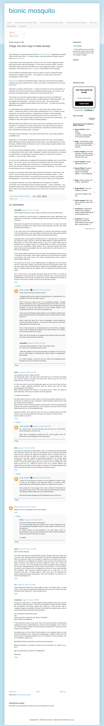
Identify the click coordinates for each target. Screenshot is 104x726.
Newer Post (12, 692)
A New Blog (77, 46)
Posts (12, 33)
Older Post (63, 692)
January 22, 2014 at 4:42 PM (30, 210)
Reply (16, 282)
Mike (15, 584)
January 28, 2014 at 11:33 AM (26, 584)
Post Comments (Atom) (24, 695)
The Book (22, 26)
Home (9, 22)
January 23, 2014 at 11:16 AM (27, 507)
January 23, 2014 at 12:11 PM (33, 520)
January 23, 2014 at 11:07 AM (36, 343)
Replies (18, 286)
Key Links (93, 22)
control (15, 198)
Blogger (72, 720)
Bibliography (11, 26)
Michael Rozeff (13, 81)
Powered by (84, 110)
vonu (15, 507)
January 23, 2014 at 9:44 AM (26, 448)
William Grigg (32, 68)
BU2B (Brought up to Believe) (76, 22)
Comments (14, 36)
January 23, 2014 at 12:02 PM (42, 426)
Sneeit (93, 228)
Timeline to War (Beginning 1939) (51, 22)
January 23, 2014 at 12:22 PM (27, 549)
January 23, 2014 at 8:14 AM (27, 372)
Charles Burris (19, 58)
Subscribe (84, 104)
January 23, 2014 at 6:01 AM (41, 290)
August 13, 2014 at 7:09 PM (30, 600)
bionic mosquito (32, 10)
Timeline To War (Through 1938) (25, 22)
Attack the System (45, 54)
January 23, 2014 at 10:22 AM (42, 478)
